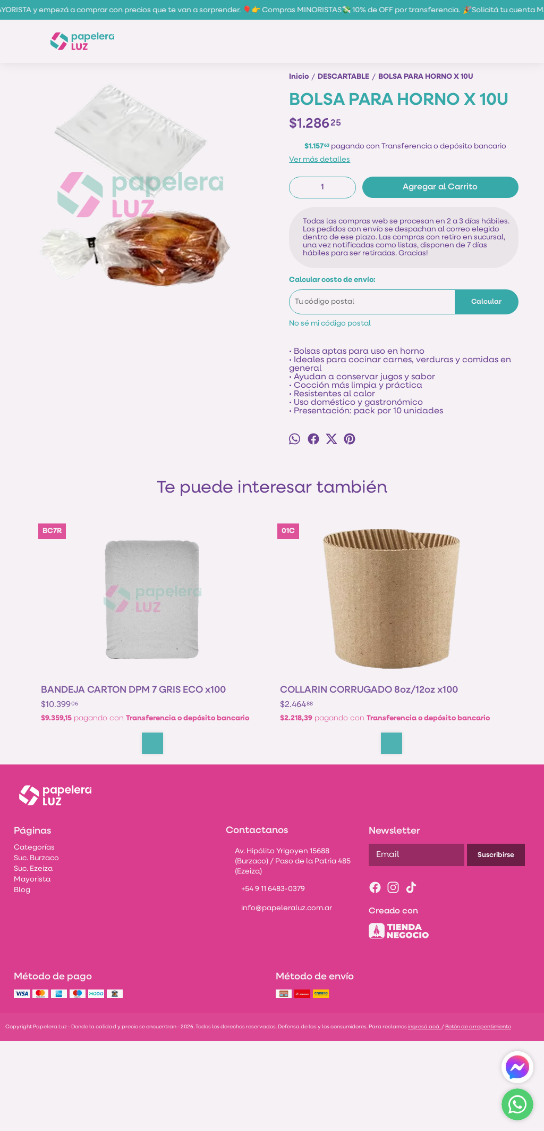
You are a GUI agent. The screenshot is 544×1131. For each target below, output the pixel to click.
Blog (22, 980)
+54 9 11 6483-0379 (265, 980)
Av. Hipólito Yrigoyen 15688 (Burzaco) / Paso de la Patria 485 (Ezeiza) (288, 951)
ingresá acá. (424, 1117)
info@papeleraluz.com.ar (279, 999)
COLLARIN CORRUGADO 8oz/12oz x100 (192, 761)
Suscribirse (496, 945)
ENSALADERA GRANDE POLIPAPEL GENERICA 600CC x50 (451, 761)
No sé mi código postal (330, 388)
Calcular (486, 365)
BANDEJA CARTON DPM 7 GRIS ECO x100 (89, 761)
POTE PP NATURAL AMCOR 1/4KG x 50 (323, 761)
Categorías (34, 938)
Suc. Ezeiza (33, 959)
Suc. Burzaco (36, 948)
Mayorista (32, 970)
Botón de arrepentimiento (478, 1117)
